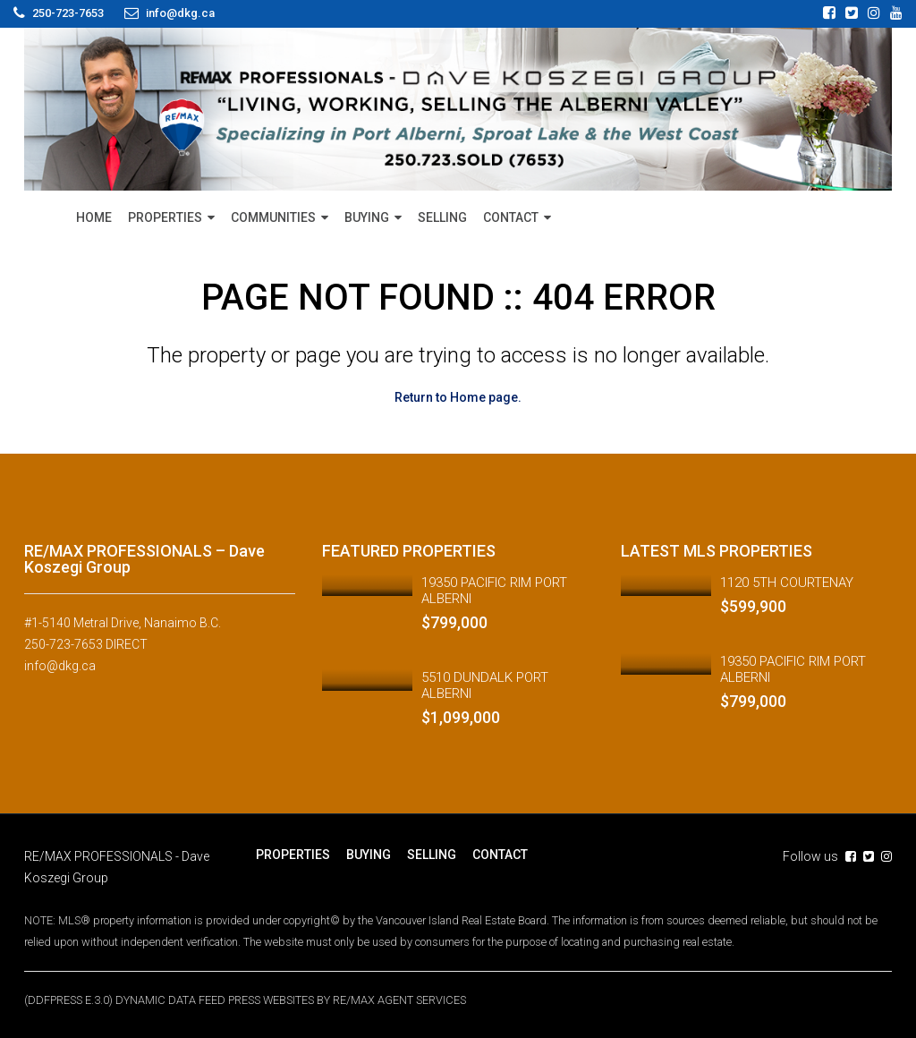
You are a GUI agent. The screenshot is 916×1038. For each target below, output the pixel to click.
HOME (94, 217)
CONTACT (511, 217)
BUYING (366, 217)
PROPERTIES (165, 217)
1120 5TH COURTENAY (786, 582)
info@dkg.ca (60, 666)
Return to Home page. (458, 397)
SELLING (442, 217)
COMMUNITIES (273, 217)
